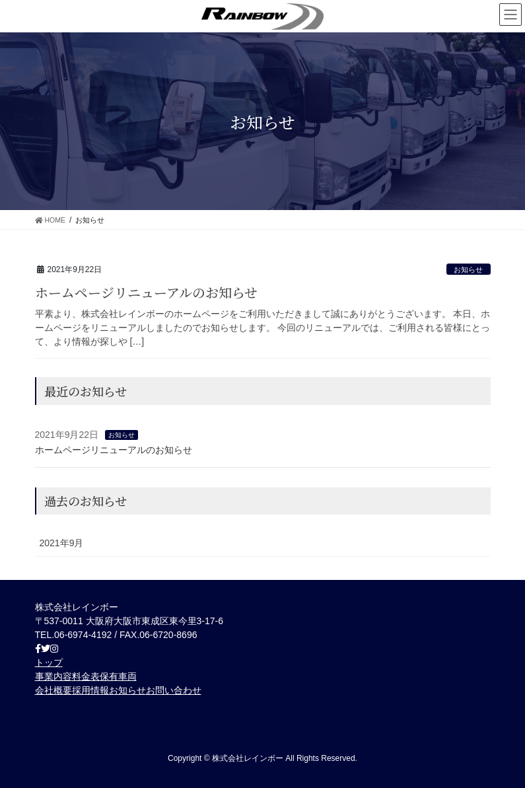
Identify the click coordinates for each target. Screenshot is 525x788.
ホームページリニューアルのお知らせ (146, 292)
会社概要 (53, 690)
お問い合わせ (173, 690)
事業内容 (53, 676)
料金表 (86, 676)
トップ (49, 662)
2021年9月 (62, 543)
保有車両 (118, 676)
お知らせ (468, 269)
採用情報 (90, 690)
